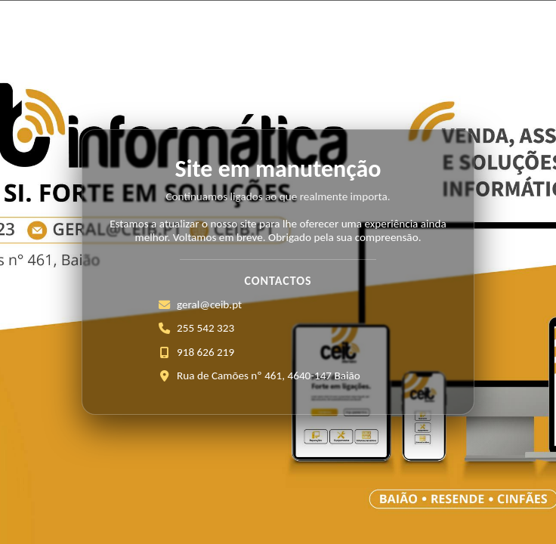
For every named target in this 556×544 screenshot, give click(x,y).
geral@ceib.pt (209, 304)
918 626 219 (205, 352)
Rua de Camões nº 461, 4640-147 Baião (268, 375)
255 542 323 (205, 328)
